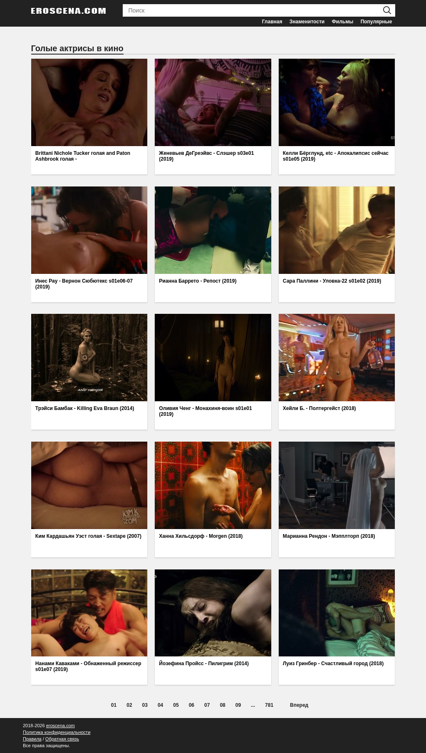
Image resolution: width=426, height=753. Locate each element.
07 (207, 705)
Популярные (376, 22)
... (253, 705)
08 (222, 705)
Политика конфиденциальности (56, 732)
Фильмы (343, 22)
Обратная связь (62, 738)
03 (145, 705)
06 (191, 705)
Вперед (299, 705)
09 (238, 705)
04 (160, 705)
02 (129, 705)
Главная (272, 22)
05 (175, 705)
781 (269, 705)
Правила (32, 738)
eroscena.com (60, 725)
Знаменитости (307, 22)
